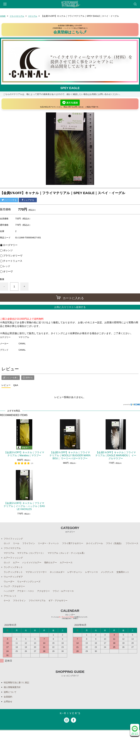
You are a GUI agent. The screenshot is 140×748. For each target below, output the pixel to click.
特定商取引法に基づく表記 (18, 698)
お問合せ (8, 718)
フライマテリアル (18, 16)
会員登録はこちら (70, 32)
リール (17, 544)
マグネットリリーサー (40, 580)
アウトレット (11, 610)
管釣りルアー (56, 569)
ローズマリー (10, 245)
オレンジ (8, 250)
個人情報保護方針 (13, 703)
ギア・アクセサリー (64, 616)
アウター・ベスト (28, 605)
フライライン (31, 544)
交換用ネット (11, 585)
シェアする (27, 200)
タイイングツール (105, 544)
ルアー (17, 569)
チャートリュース (12, 261)
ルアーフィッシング (14, 564)
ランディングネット (14, 575)
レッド (6, 266)
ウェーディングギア (14, 590)
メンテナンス (120, 580)
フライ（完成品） (127, 544)
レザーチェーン (83, 580)
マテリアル (36, 16)
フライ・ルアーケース (70, 605)
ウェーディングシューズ (32, 595)
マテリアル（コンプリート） (34, 559)
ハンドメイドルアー (35, 569)
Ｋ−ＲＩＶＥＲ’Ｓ (70, 730)
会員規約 (8, 713)
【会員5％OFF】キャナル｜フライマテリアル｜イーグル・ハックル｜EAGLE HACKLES (24, 506)
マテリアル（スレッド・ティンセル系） (75, 559)
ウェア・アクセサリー (16, 600)
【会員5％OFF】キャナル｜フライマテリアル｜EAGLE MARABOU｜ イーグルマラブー (115, 455)
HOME (3, 16)
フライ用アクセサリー (81, 544)
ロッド (7, 544)
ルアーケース (73, 569)
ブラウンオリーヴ (12, 255)
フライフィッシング (14, 539)
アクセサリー (48, 605)
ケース (7, 616)
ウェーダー (10, 595)
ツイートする (9, 200)
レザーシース (102, 580)
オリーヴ (8, 271)
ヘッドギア (10, 605)
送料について (11, 708)
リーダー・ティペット (53, 544)
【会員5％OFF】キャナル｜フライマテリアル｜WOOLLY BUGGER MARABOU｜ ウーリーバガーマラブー (69, 455)
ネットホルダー (64, 580)
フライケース (11, 549)
